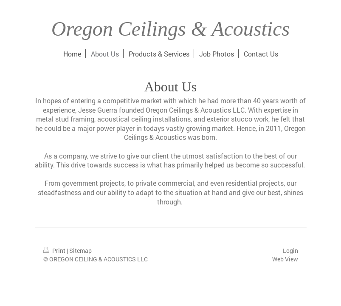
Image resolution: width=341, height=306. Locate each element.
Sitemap (80, 250)
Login (290, 250)
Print (55, 250)
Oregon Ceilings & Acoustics (170, 28)
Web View (285, 259)
